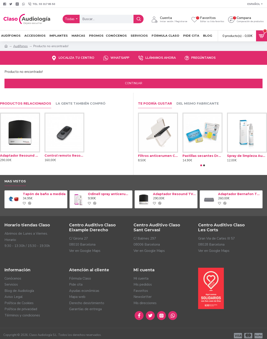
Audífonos (20, 46)
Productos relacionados (25, 103)
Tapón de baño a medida (44, 194)
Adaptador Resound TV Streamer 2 (20, 156)
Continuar (133, 83)
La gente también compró (81, 103)
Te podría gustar (155, 103)
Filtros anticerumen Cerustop (158, 156)
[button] (201, 165)
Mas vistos (15, 181)
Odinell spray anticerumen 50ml (109, 194)
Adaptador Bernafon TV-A (239, 194)
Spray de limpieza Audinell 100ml (247, 156)
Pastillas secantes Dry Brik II (202, 156)
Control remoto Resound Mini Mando (64, 156)
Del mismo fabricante (197, 103)
